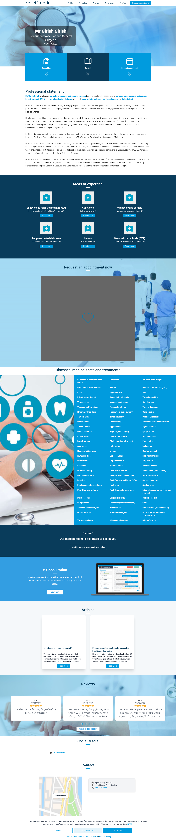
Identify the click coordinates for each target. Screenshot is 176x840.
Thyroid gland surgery (119, 431)
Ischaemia (81, 465)
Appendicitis (115, 426)
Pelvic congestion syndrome (89, 485)
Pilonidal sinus (83, 498)
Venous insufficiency (119, 402)
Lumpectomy (83, 503)
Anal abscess (83, 446)
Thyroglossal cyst (85, 520)
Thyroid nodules (84, 417)
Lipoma (113, 451)
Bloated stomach (150, 451)
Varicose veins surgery (153, 380)
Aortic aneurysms (150, 475)
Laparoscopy (83, 436)
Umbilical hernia (84, 431)
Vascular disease (150, 465)
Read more (46, 215)
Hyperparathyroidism (86, 412)
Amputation (148, 461)
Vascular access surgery (88, 507)
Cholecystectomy (150, 480)
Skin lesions (115, 507)
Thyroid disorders (150, 407)
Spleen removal (84, 426)
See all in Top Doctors (88, 729)
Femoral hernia (116, 465)
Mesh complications (119, 520)
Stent (145, 392)
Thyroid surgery (117, 417)
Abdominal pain (149, 436)
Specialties (83, 3)
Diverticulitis (82, 461)
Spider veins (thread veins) (154, 470)
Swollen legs (148, 485)
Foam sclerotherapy (118, 407)
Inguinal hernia (149, 426)
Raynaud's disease (85, 456)
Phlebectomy (115, 422)
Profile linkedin (60, 752)
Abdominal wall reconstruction (156, 422)
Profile (70, 3)
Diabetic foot (83, 422)
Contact (123, 3)
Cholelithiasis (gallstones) (121, 441)
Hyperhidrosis (116, 392)
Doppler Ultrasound (151, 417)
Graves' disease (84, 512)
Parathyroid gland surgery (121, 412)
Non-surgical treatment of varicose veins (154, 514)
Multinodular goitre (151, 456)
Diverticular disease (118, 470)
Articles (96, 3)
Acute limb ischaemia (119, 397)
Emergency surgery (118, 512)
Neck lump (114, 485)
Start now (55, 592)
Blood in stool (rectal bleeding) (156, 507)
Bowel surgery (83, 441)
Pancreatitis (148, 441)
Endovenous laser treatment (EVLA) (89, 381)
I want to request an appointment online (88, 547)
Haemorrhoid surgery (86, 451)
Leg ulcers (82, 480)
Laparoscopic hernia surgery (122, 503)
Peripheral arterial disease (88, 387)
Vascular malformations (87, 407)
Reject (58, 830)
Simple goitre (148, 412)
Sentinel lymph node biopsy (122, 475)
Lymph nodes (148, 431)
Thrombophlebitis (150, 397)
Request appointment (140, 3)
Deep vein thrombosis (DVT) (155, 387)
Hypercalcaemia (117, 461)
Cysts (145, 503)
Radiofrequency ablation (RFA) (123, 480)
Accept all (117, 830)
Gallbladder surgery (118, 436)
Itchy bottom (115, 446)
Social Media (110, 3)
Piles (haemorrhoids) (86, 397)
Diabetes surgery (84, 470)
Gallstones (114, 380)
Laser (79, 392)
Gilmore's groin (149, 520)
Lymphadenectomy (85, 475)
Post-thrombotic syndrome (121, 490)
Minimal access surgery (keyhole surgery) (157, 491)
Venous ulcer (83, 402)
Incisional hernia (150, 498)
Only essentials (88, 830)
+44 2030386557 (101, 788)
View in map (60, 796)
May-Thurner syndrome (87, 490)
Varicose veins (116, 456)
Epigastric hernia (117, 498)
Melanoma (147, 446)
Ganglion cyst (148, 402)
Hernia (113, 387)
